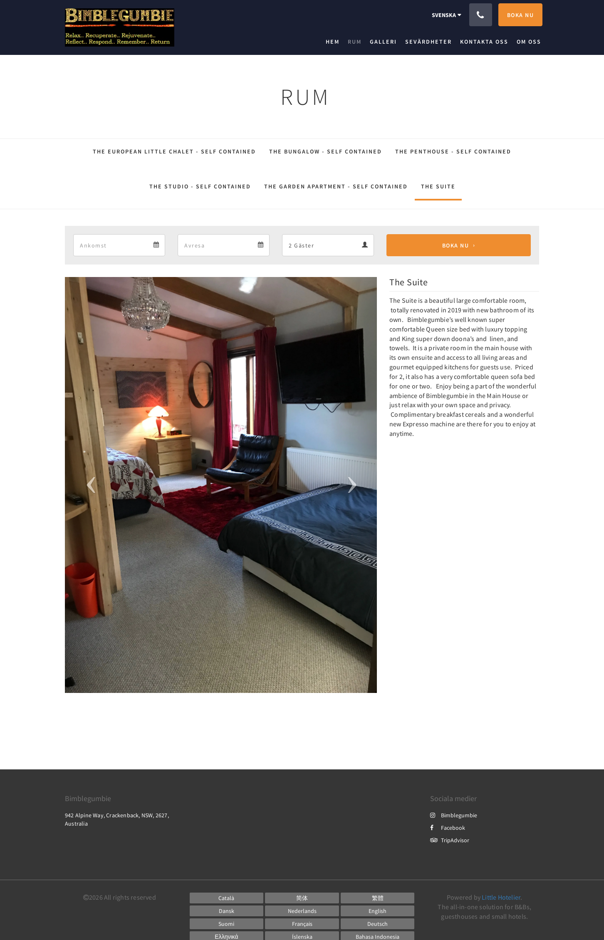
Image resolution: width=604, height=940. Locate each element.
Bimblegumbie (453, 815)
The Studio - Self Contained (200, 186)
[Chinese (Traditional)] (378, 898)
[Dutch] (302, 910)
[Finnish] (227, 923)
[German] (378, 923)
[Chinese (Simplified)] (302, 898)
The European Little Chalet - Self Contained (174, 151)
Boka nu (455, 245)
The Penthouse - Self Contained (453, 151)
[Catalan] (227, 898)
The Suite (438, 186)
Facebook (447, 827)
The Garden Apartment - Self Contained (336, 186)
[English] (378, 910)
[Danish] (227, 910)
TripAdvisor (449, 840)
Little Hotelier (501, 897)
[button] (88, 485)
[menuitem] (335, 41)
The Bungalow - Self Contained (325, 151)
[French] (302, 923)
